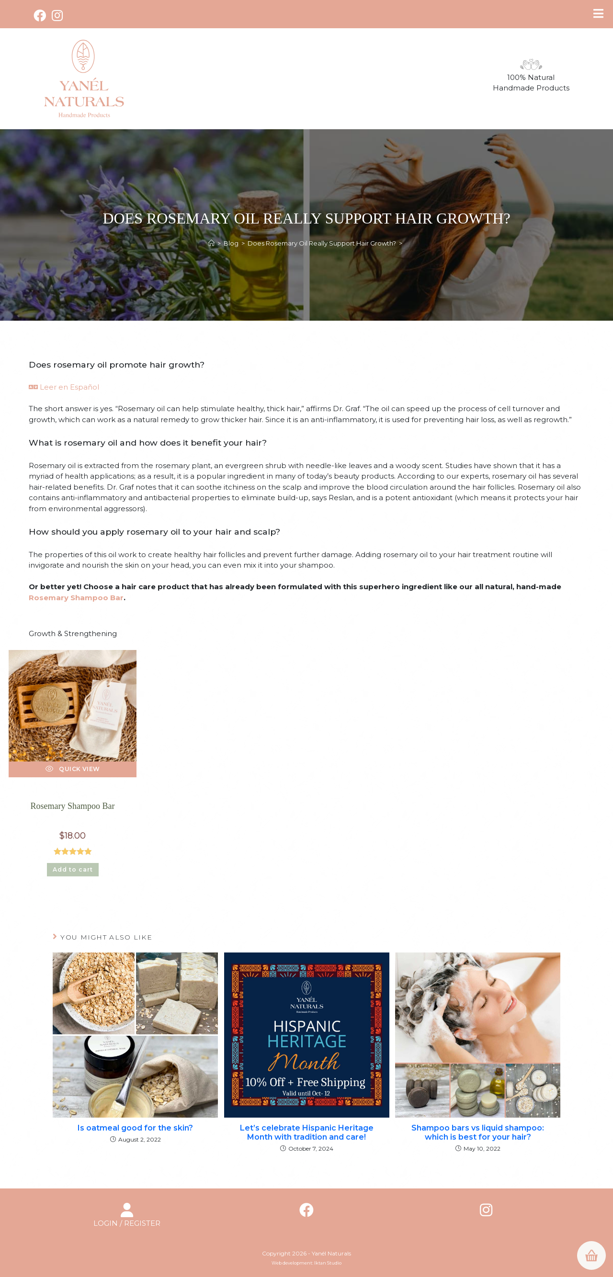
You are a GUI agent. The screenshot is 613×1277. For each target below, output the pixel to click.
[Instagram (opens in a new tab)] (57, 15)
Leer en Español (64, 387)
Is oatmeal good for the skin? (135, 1127)
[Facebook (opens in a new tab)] (41, 15)
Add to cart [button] (73, 869)
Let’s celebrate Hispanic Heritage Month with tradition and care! (307, 1132)
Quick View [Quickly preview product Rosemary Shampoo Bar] (72, 769)
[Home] (211, 243)
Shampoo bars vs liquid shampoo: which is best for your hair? (477, 1132)
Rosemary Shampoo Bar (76, 597)
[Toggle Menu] (598, 13)
